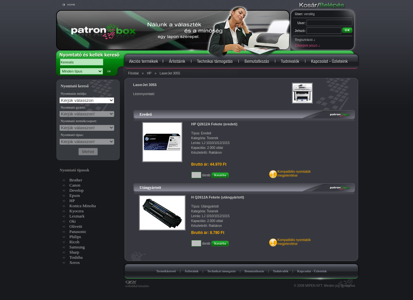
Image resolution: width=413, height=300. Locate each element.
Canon (74, 185)
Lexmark (77, 216)
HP (149, 73)
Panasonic (77, 231)
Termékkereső (166, 271)
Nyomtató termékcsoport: (79, 121)
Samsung (77, 247)
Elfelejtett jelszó (307, 45)
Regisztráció (305, 40)
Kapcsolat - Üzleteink (312, 271)
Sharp (74, 252)
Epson (74, 195)
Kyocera (76, 210)
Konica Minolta (82, 205)
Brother (75, 180)
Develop (76, 190)
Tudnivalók (280, 271)
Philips (75, 236)
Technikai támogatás (221, 271)
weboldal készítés (137, 284)
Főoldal (133, 73)
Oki (72, 221)
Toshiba (76, 257)
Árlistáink (191, 271)
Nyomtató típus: (72, 135)
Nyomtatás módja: (74, 93)
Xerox (74, 262)
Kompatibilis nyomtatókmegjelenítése (294, 173)
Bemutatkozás (254, 271)
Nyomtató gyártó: (73, 107)
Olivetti (75, 226)
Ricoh (74, 241)
